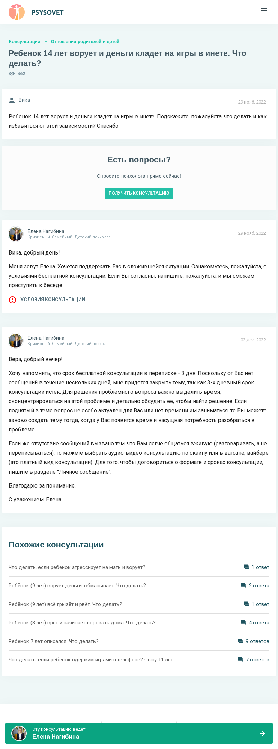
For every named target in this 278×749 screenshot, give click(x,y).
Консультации (25, 41)
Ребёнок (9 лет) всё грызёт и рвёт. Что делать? (65, 604)
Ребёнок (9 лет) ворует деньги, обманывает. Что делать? (77, 585)
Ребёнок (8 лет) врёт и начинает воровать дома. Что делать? (82, 622)
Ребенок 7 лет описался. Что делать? (54, 641)
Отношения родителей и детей (85, 41)
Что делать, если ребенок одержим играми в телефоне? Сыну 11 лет (91, 660)
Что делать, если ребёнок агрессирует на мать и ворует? (77, 567)
